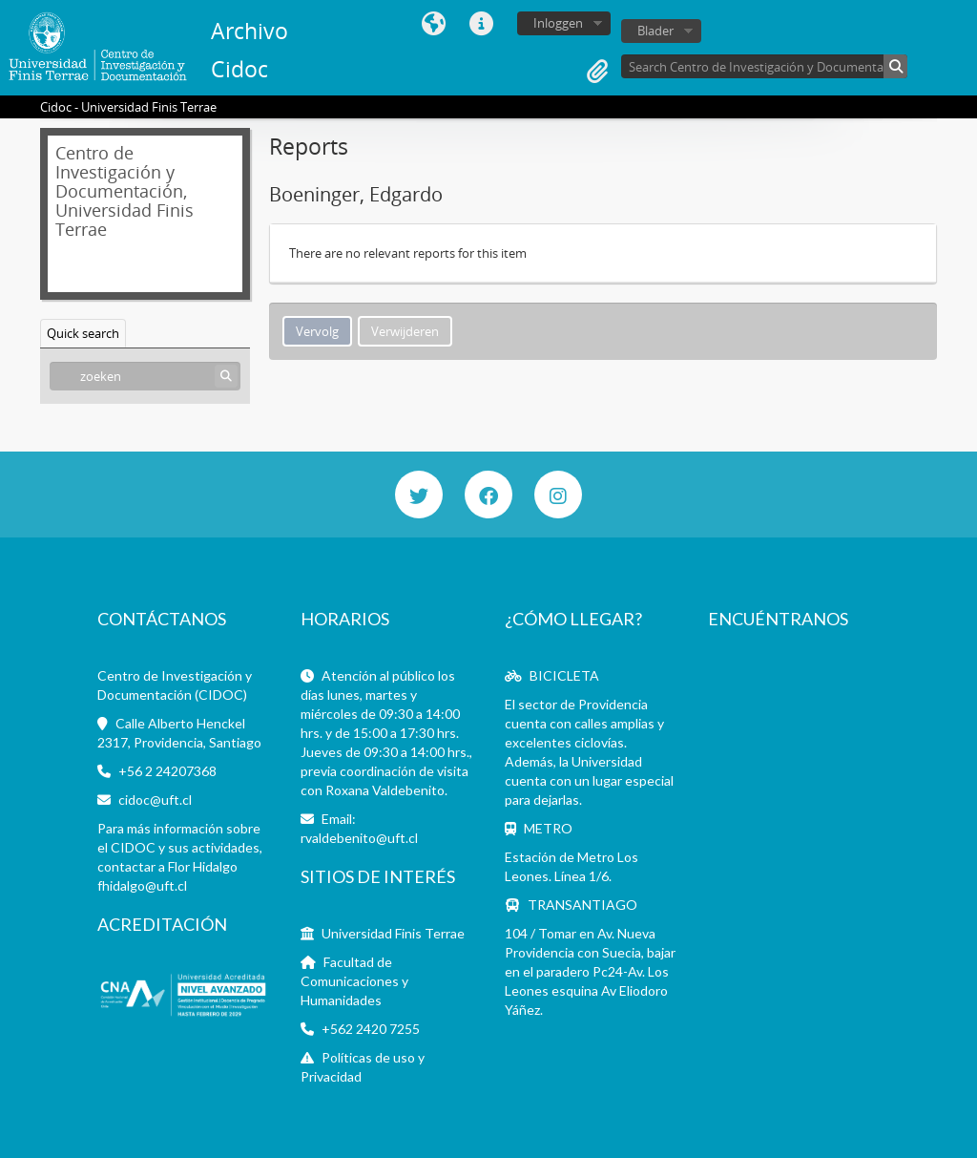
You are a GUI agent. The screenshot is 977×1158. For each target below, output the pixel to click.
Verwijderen (405, 331)
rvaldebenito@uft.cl (359, 838)
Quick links (482, 24)
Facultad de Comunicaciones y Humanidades (354, 981)
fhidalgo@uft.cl (142, 885)
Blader (655, 30)
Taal (434, 24)
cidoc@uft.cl (155, 799)
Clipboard (597, 71)
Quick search (83, 333)
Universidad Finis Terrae (393, 933)
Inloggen (558, 23)
